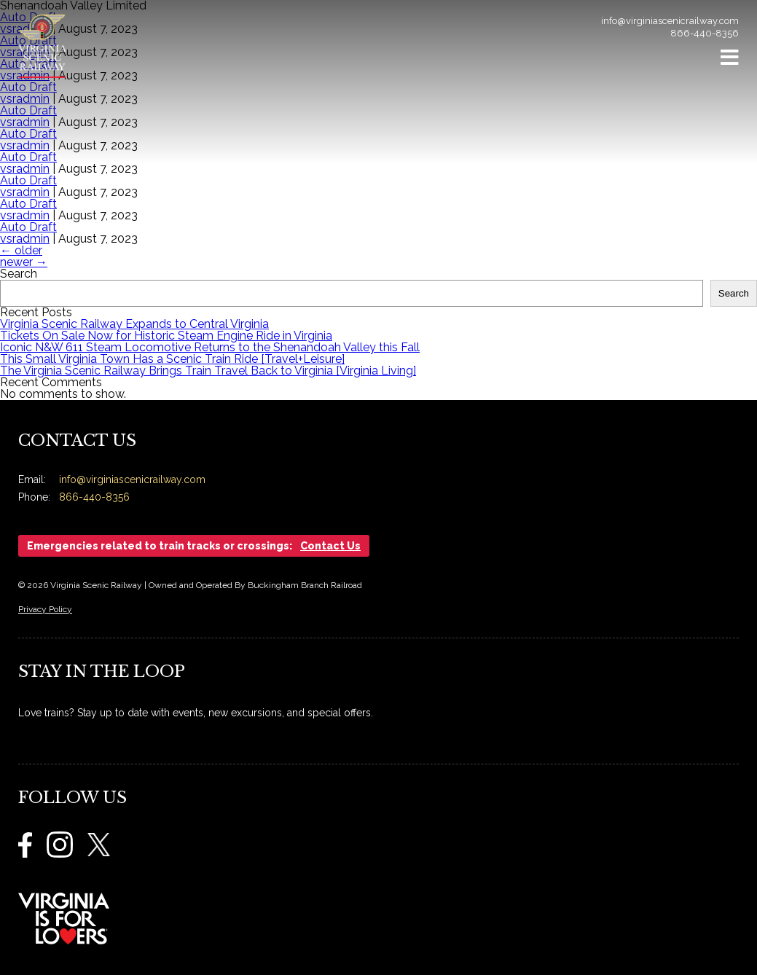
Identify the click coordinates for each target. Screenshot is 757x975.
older (21, 250)
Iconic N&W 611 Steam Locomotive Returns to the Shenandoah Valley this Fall (210, 347)
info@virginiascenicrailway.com (670, 21)
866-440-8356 (704, 33)
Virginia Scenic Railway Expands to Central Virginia (134, 324)
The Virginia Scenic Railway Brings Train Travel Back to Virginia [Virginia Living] (208, 370)
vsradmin (25, 192)
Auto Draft (28, 204)
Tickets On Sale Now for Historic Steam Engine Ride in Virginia (166, 335)
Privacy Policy (45, 609)
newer (23, 262)
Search (18, 274)
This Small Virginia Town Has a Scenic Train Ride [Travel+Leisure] (172, 359)
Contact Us (330, 546)
